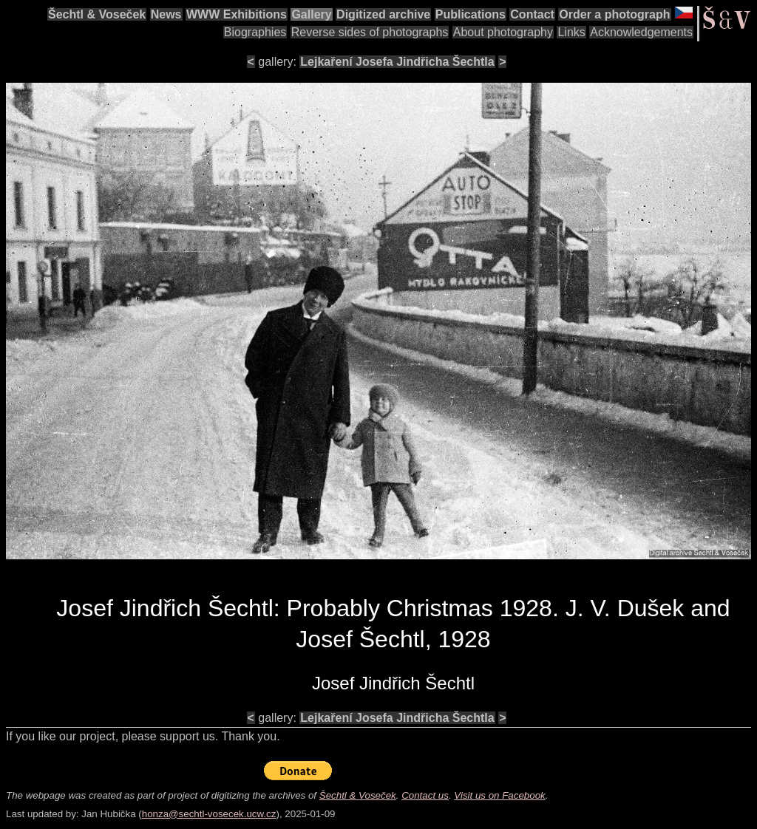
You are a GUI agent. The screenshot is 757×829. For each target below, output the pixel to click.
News (166, 14)
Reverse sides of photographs (370, 32)
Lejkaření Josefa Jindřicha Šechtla (397, 61)
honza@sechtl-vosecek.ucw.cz (209, 813)
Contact (532, 14)
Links (571, 32)
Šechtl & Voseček (97, 14)
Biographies (255, 32)
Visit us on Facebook (499, 795)
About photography (503, 32)
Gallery (311, 14)
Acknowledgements (641, 32)
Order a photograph (614, 14)
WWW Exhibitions (236, 14)
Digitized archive (383, 14)
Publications (470, 14)
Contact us (425, 795)
